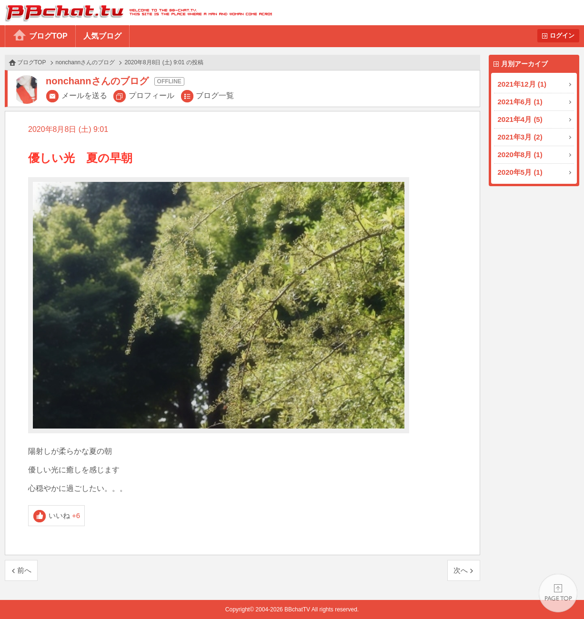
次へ (460, 570)
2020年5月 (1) (520, 172)
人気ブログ (102, 36)
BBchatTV (136, 12)
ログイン (562, 35)
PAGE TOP (558, 593)
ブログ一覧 (215, 95)
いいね (65, 515)
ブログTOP (48, 36)
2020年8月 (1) (520, 154)
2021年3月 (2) (520, 137)
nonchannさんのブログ (85, 62)
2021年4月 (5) (520, 119)
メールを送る (84, 95)
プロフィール (151, 95)
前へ (24, 570)
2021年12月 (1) (522, 84)
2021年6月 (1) (520, 102)
